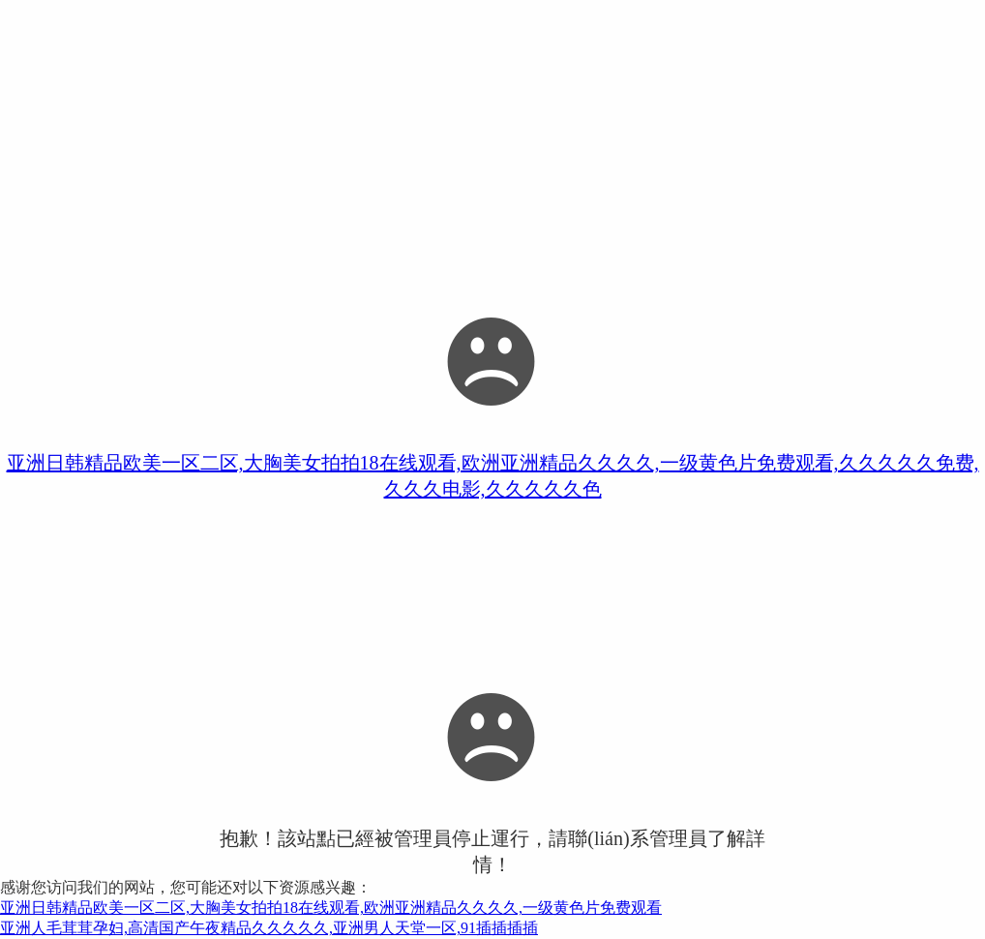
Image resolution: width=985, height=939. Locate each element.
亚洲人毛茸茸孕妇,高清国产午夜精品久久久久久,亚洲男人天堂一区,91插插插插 (269, 928)
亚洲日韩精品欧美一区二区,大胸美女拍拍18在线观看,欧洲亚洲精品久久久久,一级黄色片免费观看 (331, 907)
